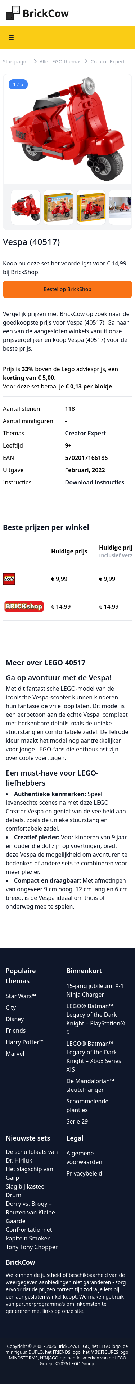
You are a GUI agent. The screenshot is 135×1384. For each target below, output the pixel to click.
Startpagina (17, 61)
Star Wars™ (21, 996)
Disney (15, 1019)
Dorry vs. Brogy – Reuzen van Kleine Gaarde (30, 1212)
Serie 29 (77, 1121)
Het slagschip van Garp (29, 1173)
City (11, 1007)
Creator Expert (107, 61)
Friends (16, 1030)
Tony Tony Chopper (32, 1247)
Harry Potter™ (25, 1042)
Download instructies (94, 482)
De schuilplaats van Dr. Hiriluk (32, 1156)
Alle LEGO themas (61, 61)
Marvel (15, 1054)
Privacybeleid (84, 1173)
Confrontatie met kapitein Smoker (29, 1234)
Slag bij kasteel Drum (26, 1190)
